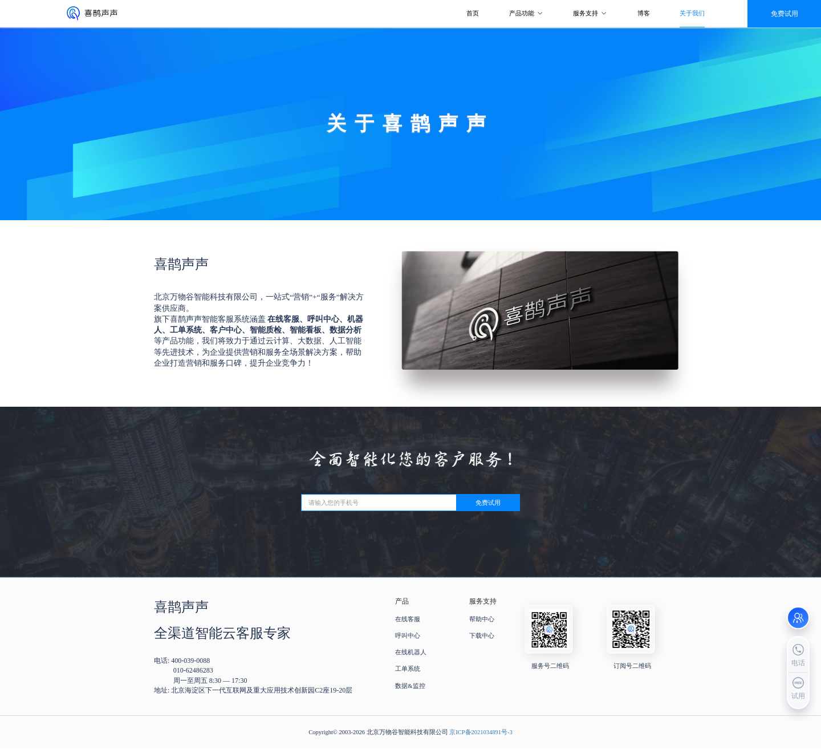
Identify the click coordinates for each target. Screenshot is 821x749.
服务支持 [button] (590, 13)
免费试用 (488, 503)
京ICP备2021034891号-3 (481, 732)
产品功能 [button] (526, 13)
